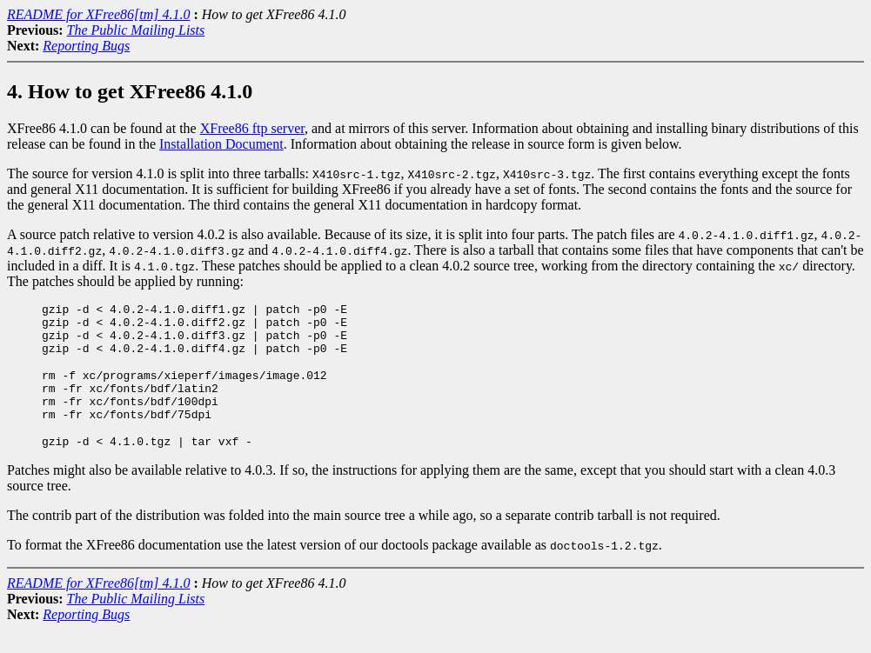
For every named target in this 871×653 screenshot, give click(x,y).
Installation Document (221, 144)
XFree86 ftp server (252, 128)
